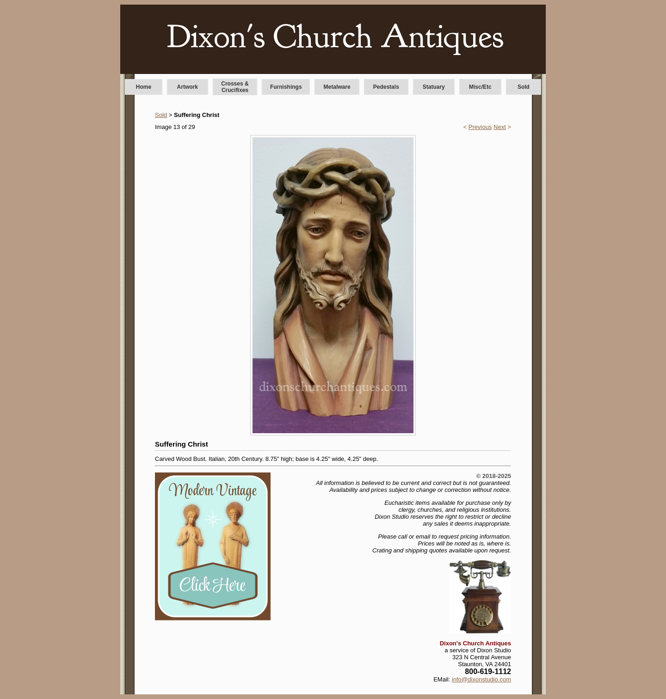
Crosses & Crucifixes (234, 86)
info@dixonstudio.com (481, 679)
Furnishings (286, 87)
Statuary (434, 87)
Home (143, 87)
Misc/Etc (480, 87)
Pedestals (386, 87)
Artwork (187, 87)
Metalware (337, 87)
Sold (524, 87)
